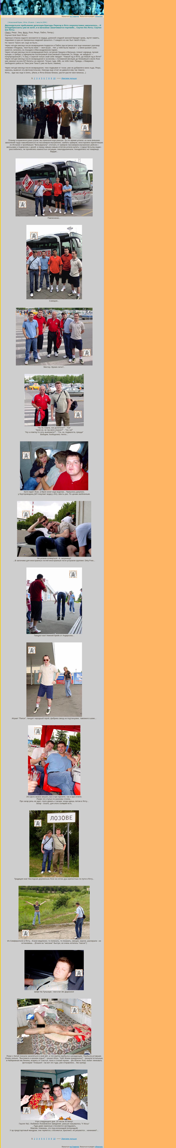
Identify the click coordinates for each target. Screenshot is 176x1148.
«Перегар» (99, 16)
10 (54, 78)
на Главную (74, 16)
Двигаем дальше (69, 78)
